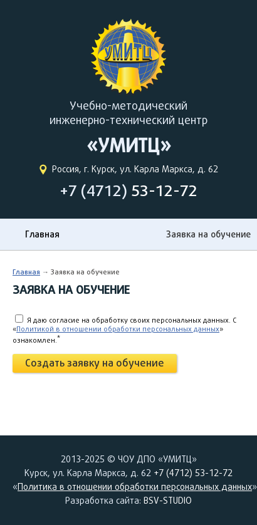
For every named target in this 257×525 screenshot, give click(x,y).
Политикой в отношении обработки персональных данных (117, 329)
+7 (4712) (128, 190)
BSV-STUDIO (168, 501)
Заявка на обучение (208, 234)
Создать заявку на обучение (94, 363)
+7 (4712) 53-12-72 (193, 473)
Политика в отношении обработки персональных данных (135, 487)
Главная (42, 234)
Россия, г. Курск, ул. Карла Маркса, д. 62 (135, 169)
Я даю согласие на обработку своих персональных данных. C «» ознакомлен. (124, 330)
